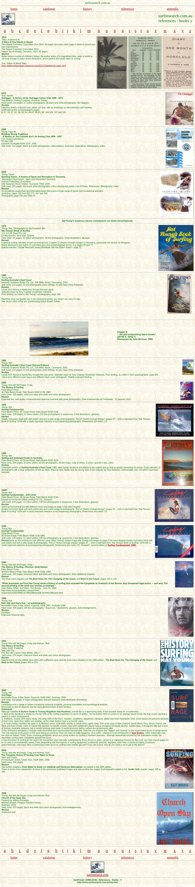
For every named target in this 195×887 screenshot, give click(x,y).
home (13, 8)
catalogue (49, 8)
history (87, 8)
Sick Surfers (138, 733)
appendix (172, 8)
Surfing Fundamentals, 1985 (122, 545)
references (127, 8)
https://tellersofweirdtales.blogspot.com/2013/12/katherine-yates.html (34, 66)
